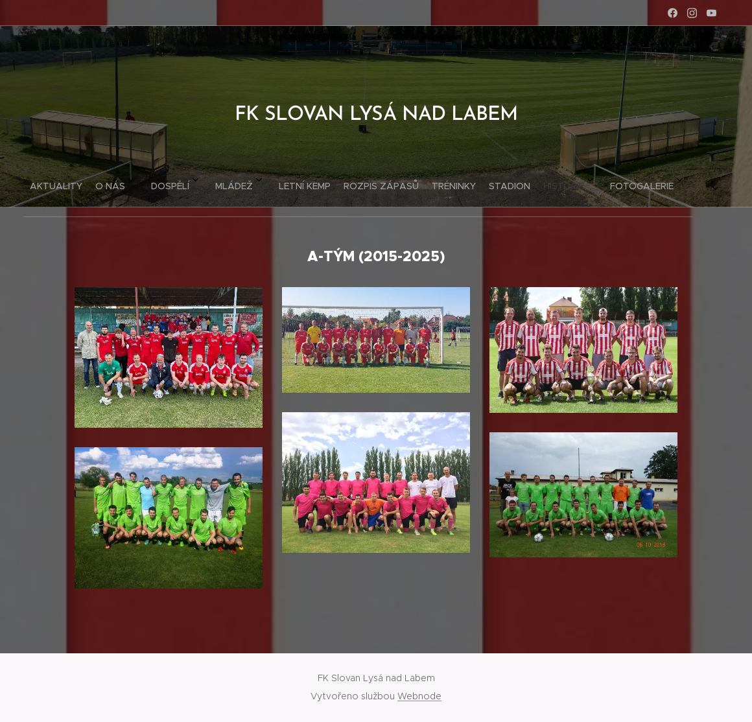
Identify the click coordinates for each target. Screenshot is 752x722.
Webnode (419, 696)
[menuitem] (201, 180)
